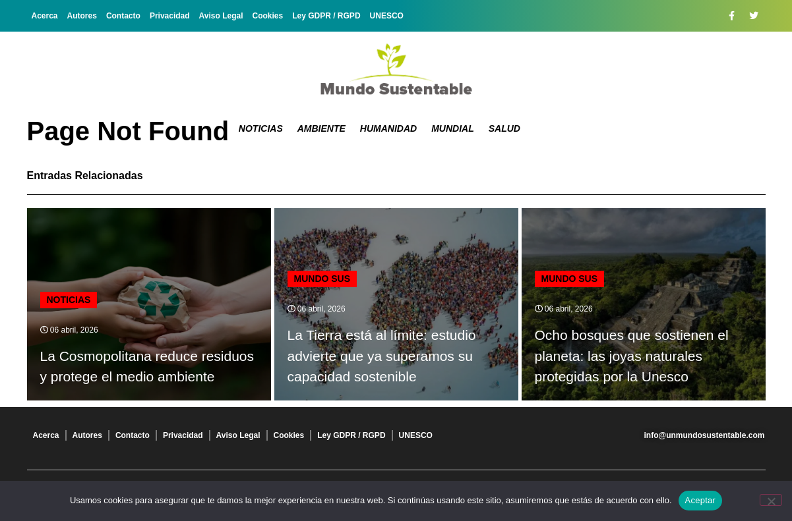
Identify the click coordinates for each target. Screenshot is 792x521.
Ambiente (321, 128)
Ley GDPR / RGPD (326, 15)
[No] (771, 500)
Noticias (261, 128)
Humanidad (388, 128)
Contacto (123, 15)
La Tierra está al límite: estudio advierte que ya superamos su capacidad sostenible (382, 355)
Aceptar (700, 500)
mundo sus (322, 278)
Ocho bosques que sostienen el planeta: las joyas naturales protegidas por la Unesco (632, 355)
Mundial (452, 128)
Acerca (45, 15)
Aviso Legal (221, 15)
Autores (82, 15)
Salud (504, 128)
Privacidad (170, 15)
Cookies (268, 15)
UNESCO (387, 15)
